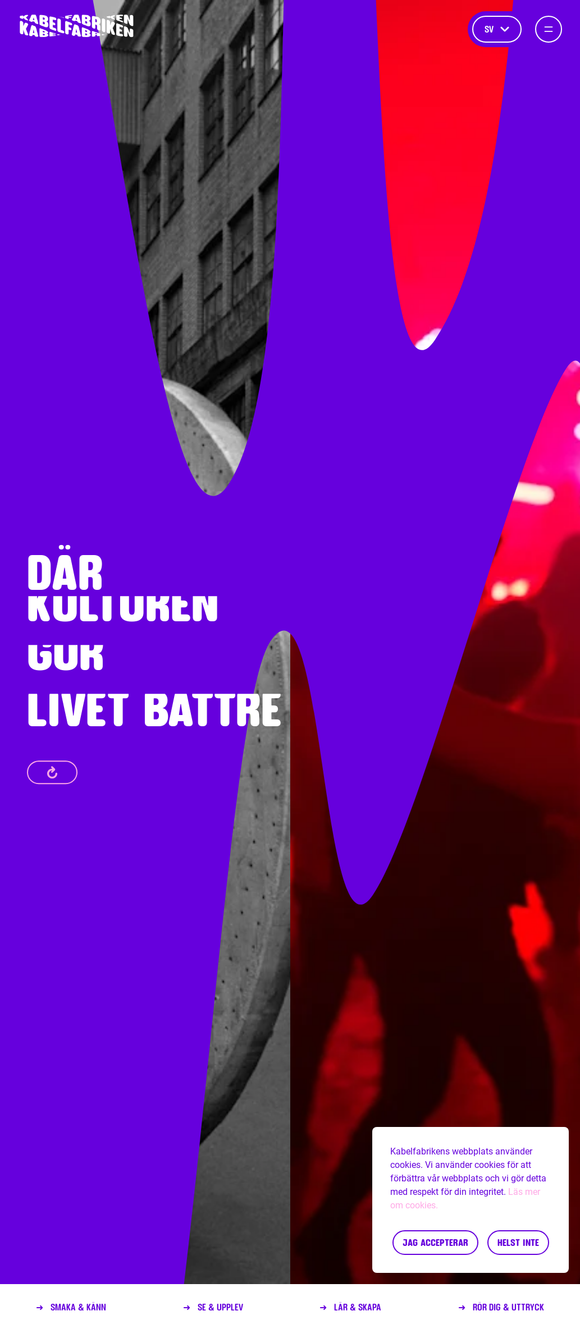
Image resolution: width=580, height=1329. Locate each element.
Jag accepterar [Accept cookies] (435, 1242)
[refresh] (52, 772)
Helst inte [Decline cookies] (518, 1242)
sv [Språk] (497, 29)
